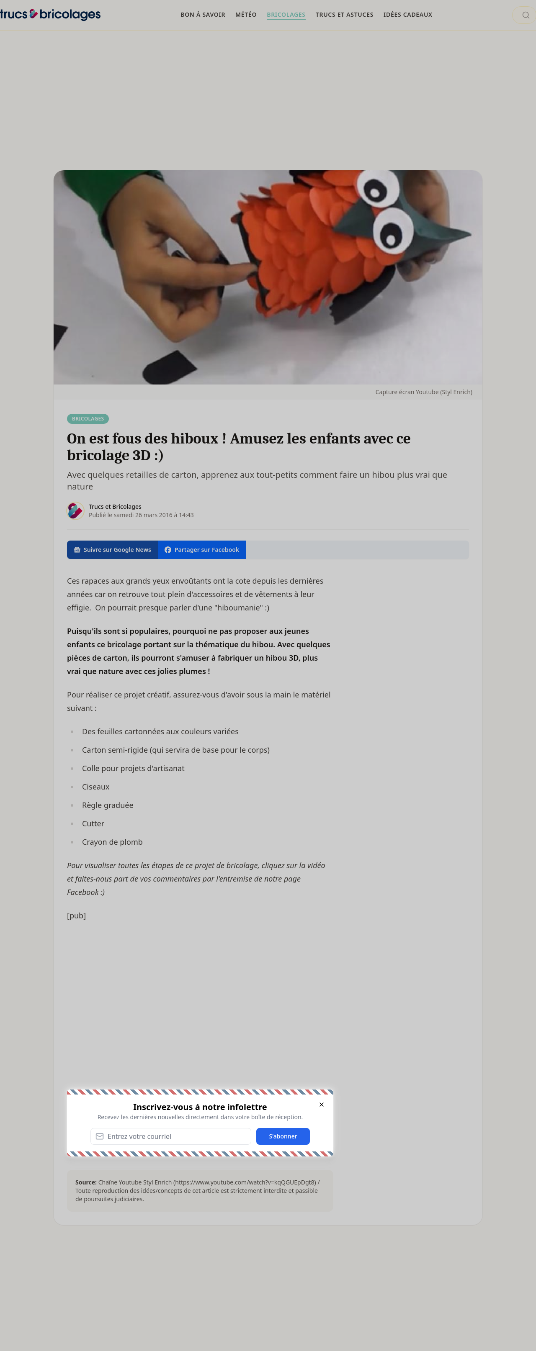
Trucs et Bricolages (115, 506)
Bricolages (88, 418)
